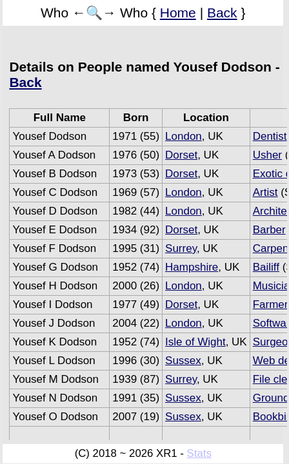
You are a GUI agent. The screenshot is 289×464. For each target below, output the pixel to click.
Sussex (183, 360)
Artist (265, 192)
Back (222, 12)
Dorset (181, 155)
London (183, 136)
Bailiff (266, 267)
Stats (199, 453)
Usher (267, 155)
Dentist (270, 136)
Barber (269, 230)
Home (178, 12)
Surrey (181, 248)
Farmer (270, 304)
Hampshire (191, 267)
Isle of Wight (195, 342)
